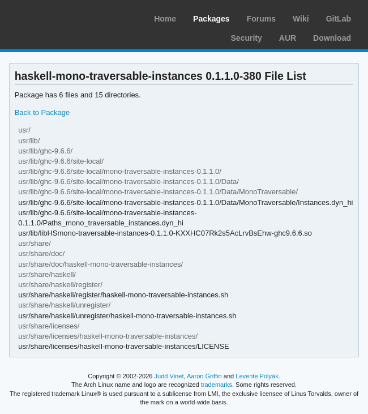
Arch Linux (62, 17)
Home (165, 18)
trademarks (216, 384)
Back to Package (42, 112)
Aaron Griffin (204, 376)
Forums (261, 18)
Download (332, 37)
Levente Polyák (257, 376)
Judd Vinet (169, 376)
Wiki (301, 18)
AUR (287, 37)
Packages (211, 18)
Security (246, 37)
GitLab (338, 18)
